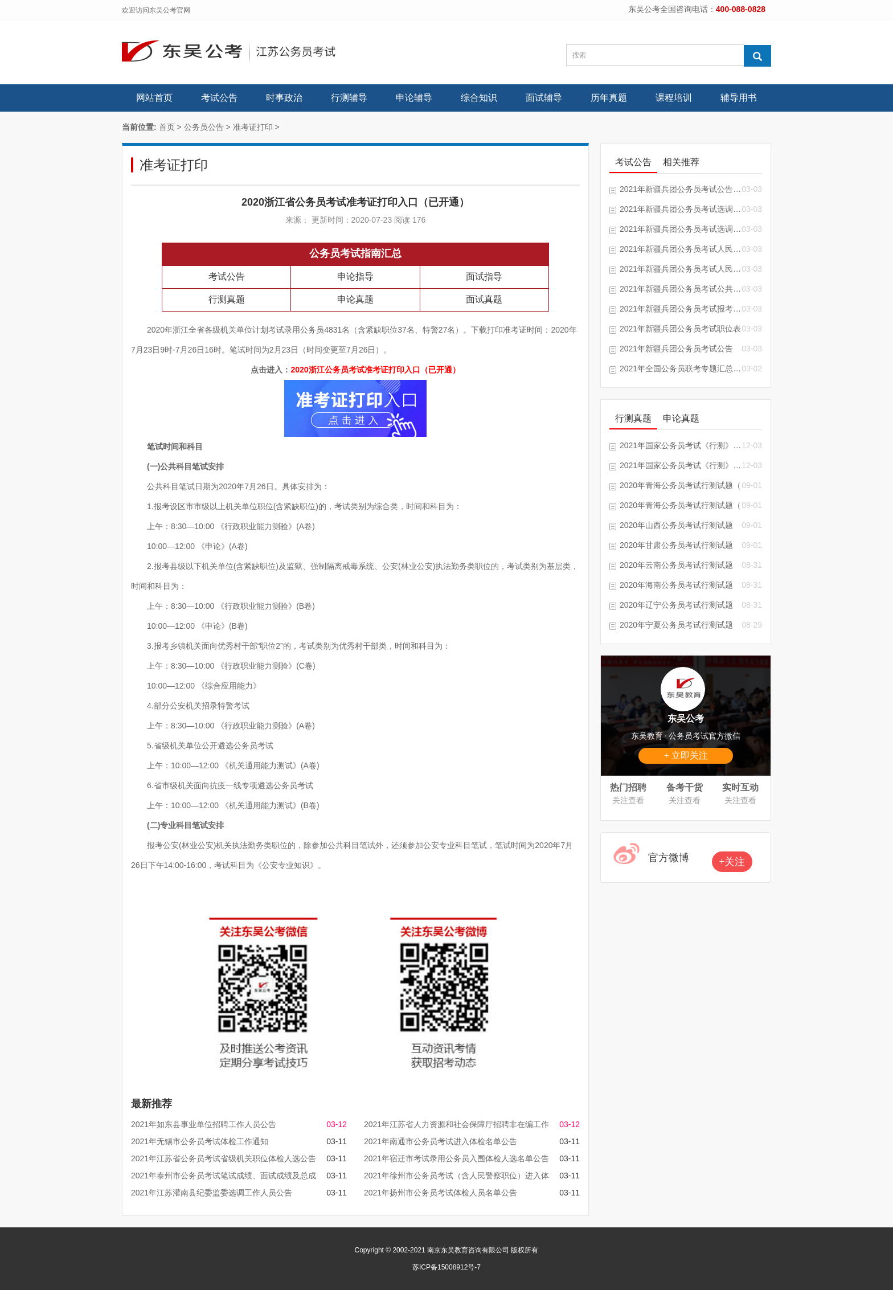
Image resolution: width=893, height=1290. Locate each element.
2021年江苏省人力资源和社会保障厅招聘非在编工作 (456, 1124)
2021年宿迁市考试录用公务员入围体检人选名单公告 (456, 1158)
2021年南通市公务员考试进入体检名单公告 (440, 1141)
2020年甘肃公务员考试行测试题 (676, 545)
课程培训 (674, 98)
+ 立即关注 (685, 755)
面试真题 (484, 299)
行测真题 (226, 299)
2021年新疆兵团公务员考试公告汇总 (681, 189)
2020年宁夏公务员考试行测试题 (676, 624)
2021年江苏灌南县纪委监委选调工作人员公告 (211, 1192)
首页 (167, 127)
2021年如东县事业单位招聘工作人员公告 (203, 1124)
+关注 (732, 861)
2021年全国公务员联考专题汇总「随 (681, 368)
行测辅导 (349, 98)
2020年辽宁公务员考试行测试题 (676, 604)
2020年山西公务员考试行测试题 (676, 525)
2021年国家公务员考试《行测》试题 (681, 445)
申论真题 (355, 299)
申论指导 (355, 276)
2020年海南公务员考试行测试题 (676, 584)
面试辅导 (544, 98)
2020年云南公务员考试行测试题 (676, 565)
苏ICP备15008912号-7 (446, 1267)
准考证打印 (253, 127)
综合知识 (479, 98)
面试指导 (484, 276)
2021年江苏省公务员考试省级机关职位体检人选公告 (223, 1158)
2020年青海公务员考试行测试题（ (680, 485)
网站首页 (154, 98)
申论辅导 (414, 98)
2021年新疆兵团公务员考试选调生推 (681, 209)
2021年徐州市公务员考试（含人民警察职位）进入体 (456, 1175)
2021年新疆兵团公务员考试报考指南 (681, 308)
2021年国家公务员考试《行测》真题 (681, 465)
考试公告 (219, 98)
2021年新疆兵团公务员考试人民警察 (681, 248)
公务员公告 (204, 127)
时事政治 (284, 98)
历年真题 (609, 98)
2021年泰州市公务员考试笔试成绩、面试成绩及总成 (223, 1175)
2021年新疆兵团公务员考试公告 (676, 348)
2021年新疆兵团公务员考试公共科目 (681, 288)
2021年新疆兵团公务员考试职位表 (680, 328)
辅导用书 (738, 98)
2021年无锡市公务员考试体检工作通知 (199, 1141)
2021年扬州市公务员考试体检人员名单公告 (440, 1192)
